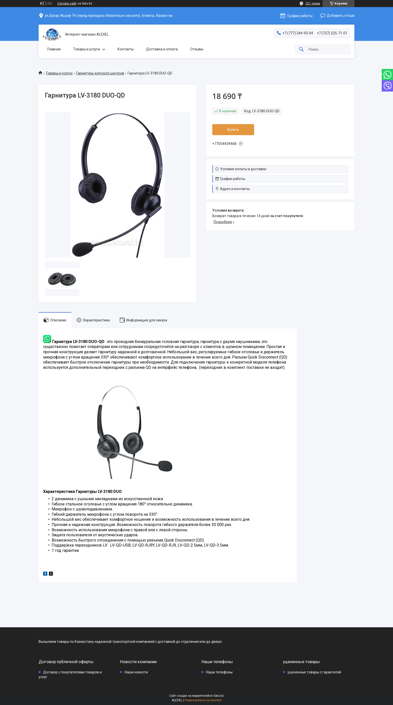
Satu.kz (219, 695)
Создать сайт (66, 3)
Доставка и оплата (162, 49)
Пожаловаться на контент (203, 700)
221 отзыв (313, 3)
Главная (54, 49)
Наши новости (136, 672)
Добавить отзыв (340, 16)
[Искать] (301, 49)
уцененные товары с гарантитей (314, 672)
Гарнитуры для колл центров (100, 73)
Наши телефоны (219, 672)
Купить (233, 130)
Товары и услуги (86, 49)
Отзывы (196, 49)
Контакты (126, 49)
